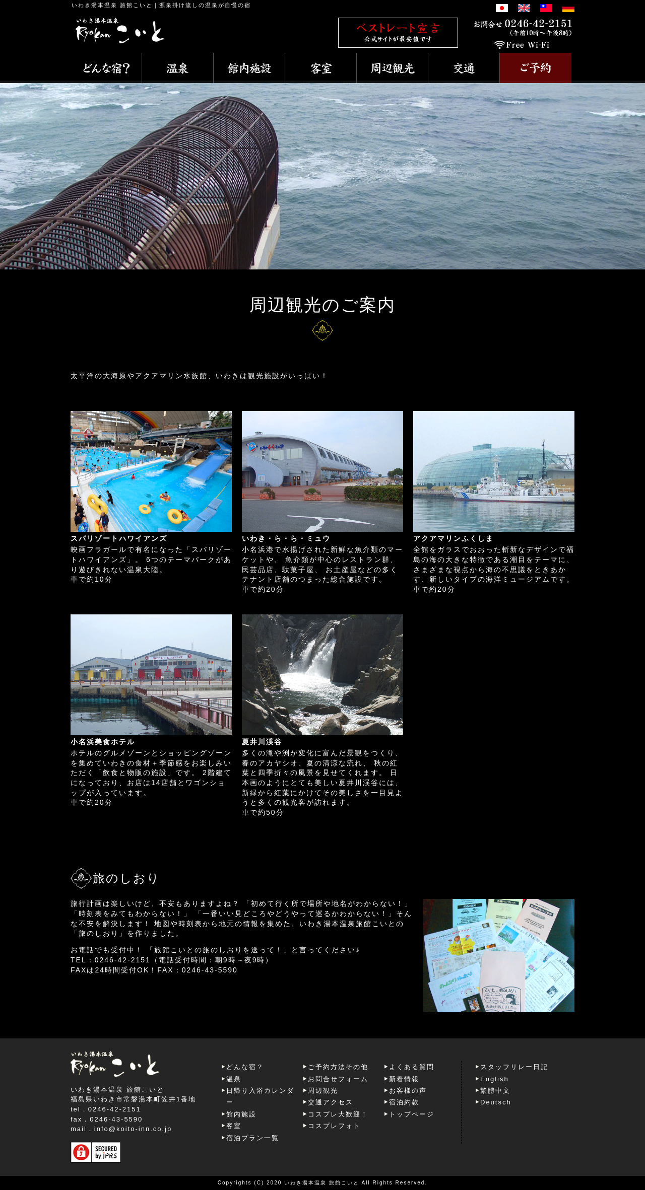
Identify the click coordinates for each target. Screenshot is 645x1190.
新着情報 (404, 1079)
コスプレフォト (334, 1126)
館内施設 (241, 1114)
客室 (233, 1126)
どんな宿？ (245, 1067)
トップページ (411, 1114)
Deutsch (495, 1102)
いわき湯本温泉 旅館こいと (112, 5)
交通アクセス (330, 1102)
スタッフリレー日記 (514, 1067)
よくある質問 (411, 1067)
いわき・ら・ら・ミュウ (286, 538)
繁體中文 (495, 1090)
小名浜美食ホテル (103, 742)
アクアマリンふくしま (453, 538)
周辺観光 (323, 1090)
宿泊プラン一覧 (252, 1138)
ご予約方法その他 (338, 1067)
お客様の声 (408, 1090)
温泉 (233, 1079)
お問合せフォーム (338, 1079)
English (494, 1079)
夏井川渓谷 (262, 742)
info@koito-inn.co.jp (133, 1129)
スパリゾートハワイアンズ (119, 538)
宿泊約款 (404, 1102)
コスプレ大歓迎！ (338, 1114)
